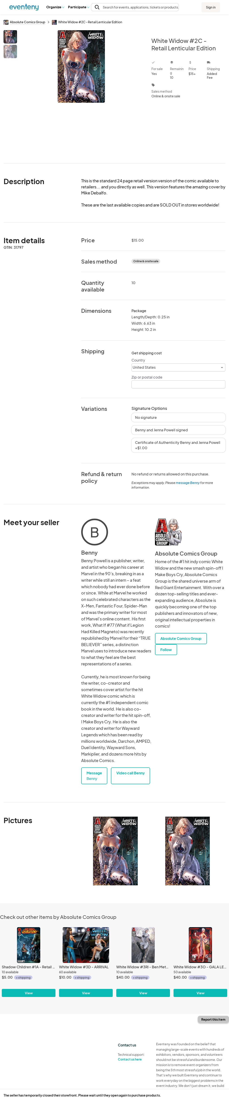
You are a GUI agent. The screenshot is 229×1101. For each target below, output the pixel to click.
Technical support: (133, 1056)
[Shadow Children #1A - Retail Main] (28, 945)
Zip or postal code (146, 377)
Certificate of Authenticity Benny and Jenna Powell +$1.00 (177, 445)
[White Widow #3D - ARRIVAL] (86, 945)
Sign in (211, 7)
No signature (146, 417)
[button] (55, 7)
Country (138, 360)
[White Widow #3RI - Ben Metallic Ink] (143, 945)
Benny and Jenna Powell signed (161, 430)
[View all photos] (81, 93)
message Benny (188, 483)
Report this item (213, 1019)
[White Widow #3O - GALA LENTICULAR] (200, 945)
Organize (55, 7)
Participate (78, 7)
